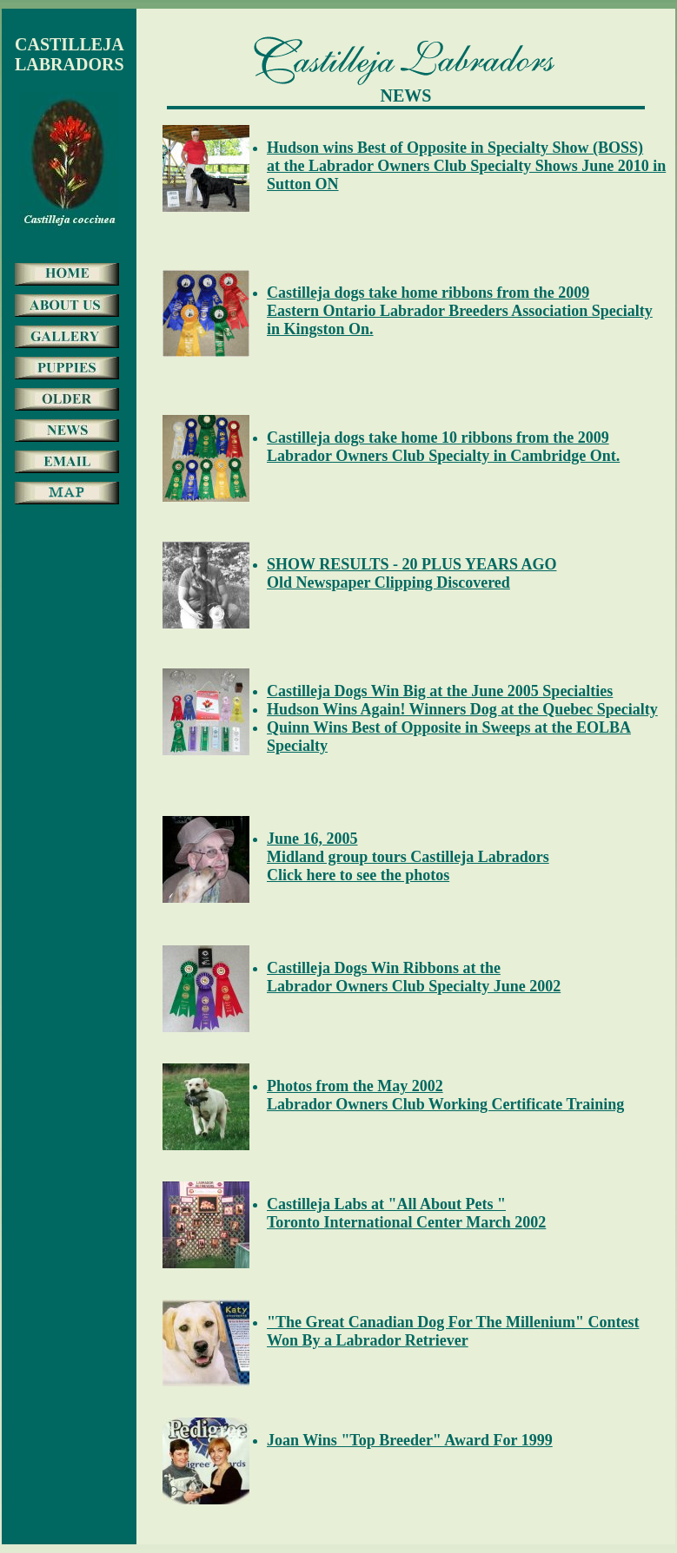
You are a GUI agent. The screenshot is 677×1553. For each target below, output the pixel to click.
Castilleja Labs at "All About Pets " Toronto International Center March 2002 (406, 1213)
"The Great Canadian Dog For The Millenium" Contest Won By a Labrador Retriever (453, 1331)
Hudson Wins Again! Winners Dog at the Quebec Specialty (462, 709)
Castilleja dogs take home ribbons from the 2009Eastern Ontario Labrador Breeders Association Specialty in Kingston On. (460, 311)
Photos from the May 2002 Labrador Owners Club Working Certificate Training (445, 1095)
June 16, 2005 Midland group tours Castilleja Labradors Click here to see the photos (408, 857)
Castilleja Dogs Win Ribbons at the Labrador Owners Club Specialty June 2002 (414, 977)
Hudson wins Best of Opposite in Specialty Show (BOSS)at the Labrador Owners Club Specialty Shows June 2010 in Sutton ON (466, 166)
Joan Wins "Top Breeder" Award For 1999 (410, 1440)
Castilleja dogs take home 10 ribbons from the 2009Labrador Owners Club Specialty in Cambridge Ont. (443, 446)
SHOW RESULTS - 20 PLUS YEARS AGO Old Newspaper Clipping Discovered (411, 573)
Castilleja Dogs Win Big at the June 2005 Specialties (440, 691)
